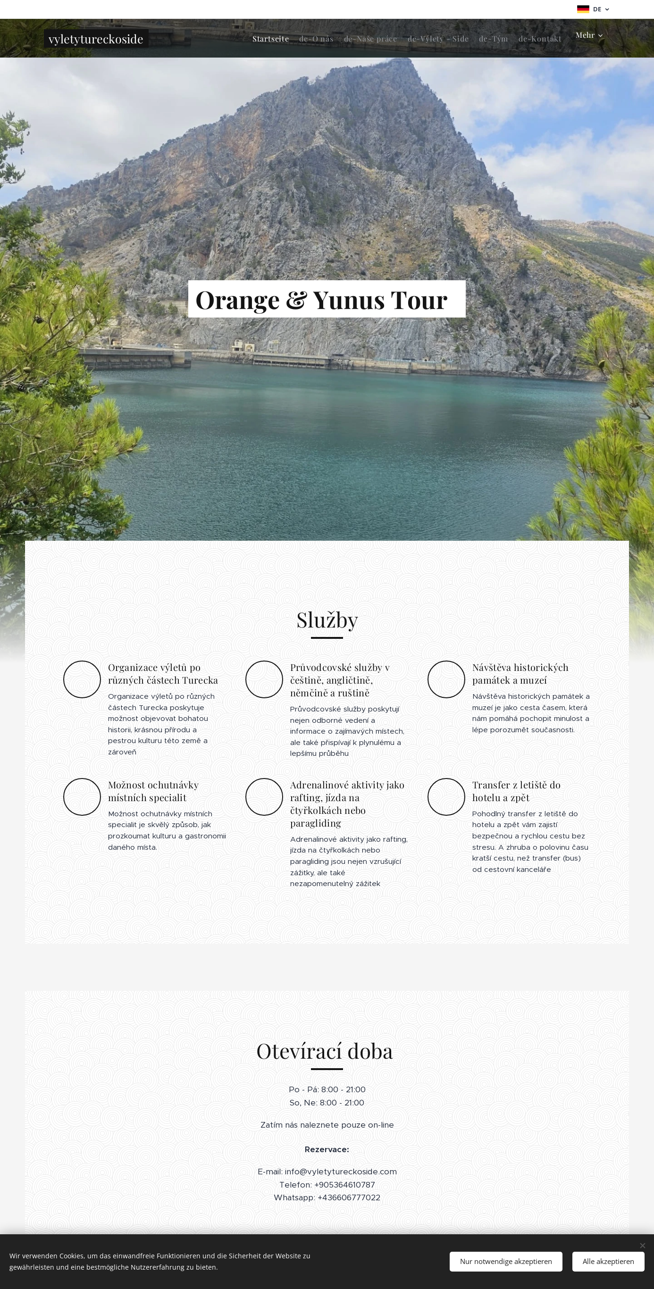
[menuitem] (233, 38)
